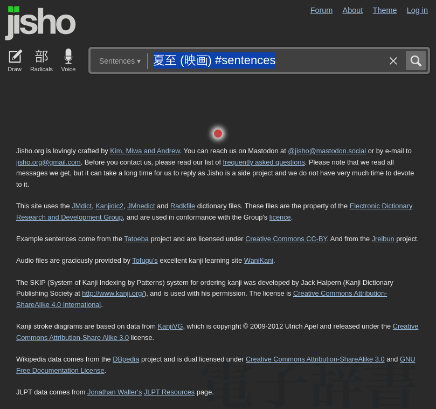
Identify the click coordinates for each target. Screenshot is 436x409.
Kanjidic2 (109, 206)
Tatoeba (136, 239)
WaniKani (258, 260)
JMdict (82, 206)
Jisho (40, 23)
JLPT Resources (169, 392)
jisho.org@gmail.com (48, 162)
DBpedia (126, 359)
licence (280, 217)
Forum (321, 10)
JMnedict (141, 206)
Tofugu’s (144, 260)
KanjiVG (170, 326)
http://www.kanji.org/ (113, 293)
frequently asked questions (264, 162)
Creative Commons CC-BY (286, 239)
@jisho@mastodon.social (327, 151)
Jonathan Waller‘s (114, 392)
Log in (417, 10)
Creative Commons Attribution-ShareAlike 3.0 (315, 359)
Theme (385, 10)
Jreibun (383, 239)
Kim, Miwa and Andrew (144, 151)
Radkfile (182, 206)
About (353, 10)
